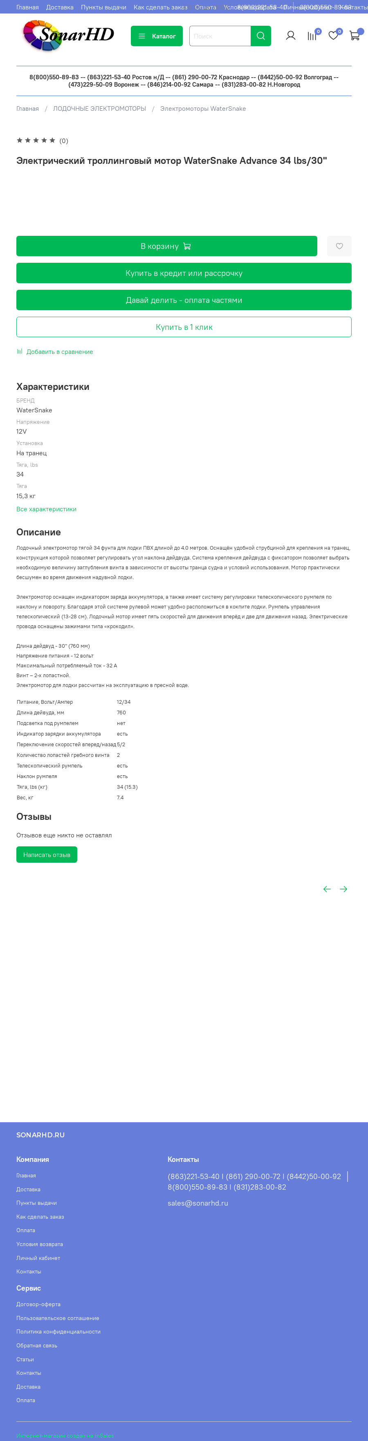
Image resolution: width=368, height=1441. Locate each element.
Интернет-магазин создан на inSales (65, 1435)
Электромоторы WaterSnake (203, 108)
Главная (27, 7)
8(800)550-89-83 (326, 7)
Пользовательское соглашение (57, 1318)
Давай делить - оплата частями (184, 300)
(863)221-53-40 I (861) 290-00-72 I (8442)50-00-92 (254, 1176)
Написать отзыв (46, 854)
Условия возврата (39, 1244)
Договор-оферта (38, 1304)
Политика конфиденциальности (58, 1331)
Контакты (354, 7)
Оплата (25, 1230)
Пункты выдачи (103, 7)
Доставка (60, 7)
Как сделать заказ (161, 7)
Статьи (25, 1359)
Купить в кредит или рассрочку (184, 273)
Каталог (157, 36)
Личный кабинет (38, 1258)
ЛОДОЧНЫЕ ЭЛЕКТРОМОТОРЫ (99, 108)
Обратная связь (36, 1345)
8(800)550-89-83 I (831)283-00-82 (227, 1187)
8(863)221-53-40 (262, 7)
